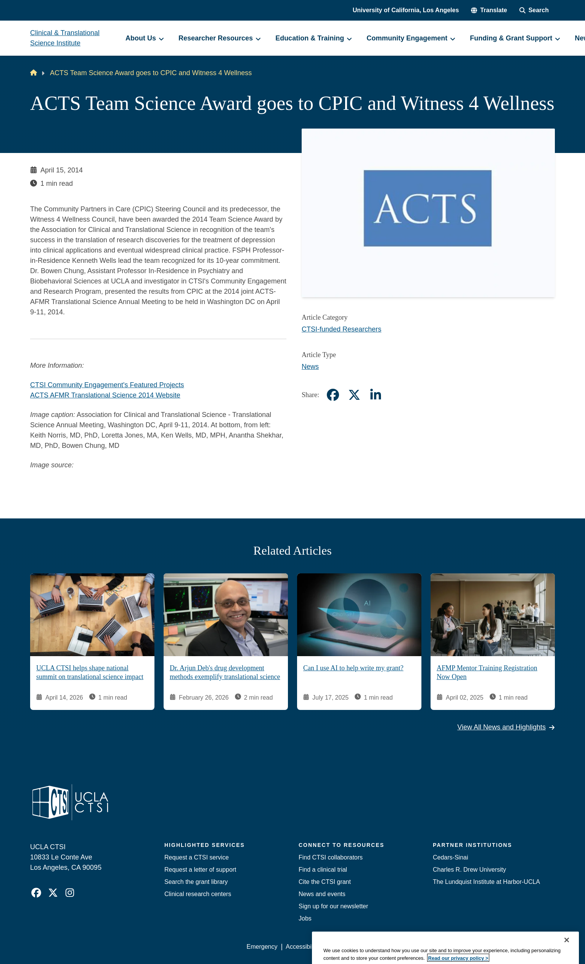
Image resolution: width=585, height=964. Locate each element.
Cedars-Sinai (450, 857)
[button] (489, 10)
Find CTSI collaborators (331, 857)
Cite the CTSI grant (325, 882)
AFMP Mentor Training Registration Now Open (487, 672)
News (310, 366)
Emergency (262, 946)
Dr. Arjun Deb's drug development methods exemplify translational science (225, 672)
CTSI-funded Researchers (341, 329)
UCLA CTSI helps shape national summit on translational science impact (89, 672)
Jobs (305, 918)
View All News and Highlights (506, 727)
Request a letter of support (200, 869)
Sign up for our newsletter (333, 906)
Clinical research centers (197, 894)
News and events (322, 894)
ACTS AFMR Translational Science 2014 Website (105, 395)
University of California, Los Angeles (406, 10)
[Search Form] (534, 10)
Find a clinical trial (323, 869)
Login (482, 946)
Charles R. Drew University (469, 869)
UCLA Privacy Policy (355, 946)
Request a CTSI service (196, 857)
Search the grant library (196, 882)
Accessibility (302, 946)
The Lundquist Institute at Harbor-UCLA (486, 882)
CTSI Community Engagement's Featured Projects (107, 385)
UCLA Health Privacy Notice (429, 946)
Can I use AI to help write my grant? (353, 668)
